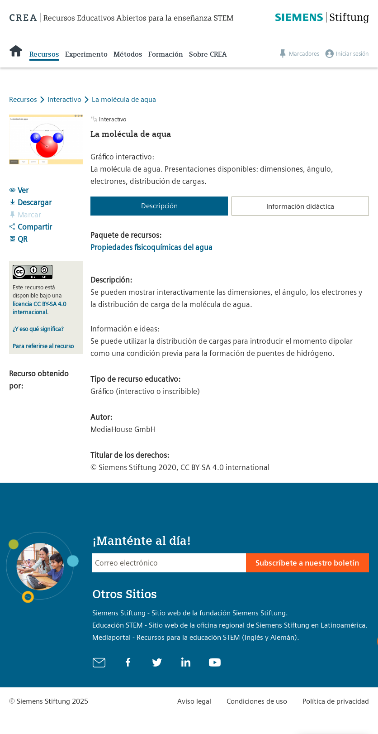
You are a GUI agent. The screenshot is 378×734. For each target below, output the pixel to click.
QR (18, 239)
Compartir (30, 226)
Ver (18, 190)
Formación (165, 54)
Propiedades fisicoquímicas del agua (151, 247)
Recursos (44, 54)
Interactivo (65, 99)
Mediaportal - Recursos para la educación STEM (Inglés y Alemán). (195, 637)
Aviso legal (194, 701)
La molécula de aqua (124, 99)
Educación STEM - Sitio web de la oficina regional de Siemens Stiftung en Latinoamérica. (230, 625)
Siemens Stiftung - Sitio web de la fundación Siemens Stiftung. (190, 613)
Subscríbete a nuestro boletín (307, 562)
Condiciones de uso (257, 701)
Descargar (30, 202)
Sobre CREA (208, 54)
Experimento (86, 54)
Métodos (127, 54)
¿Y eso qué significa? (38, 329)
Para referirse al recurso (43, 346)
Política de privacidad (335, 701)
